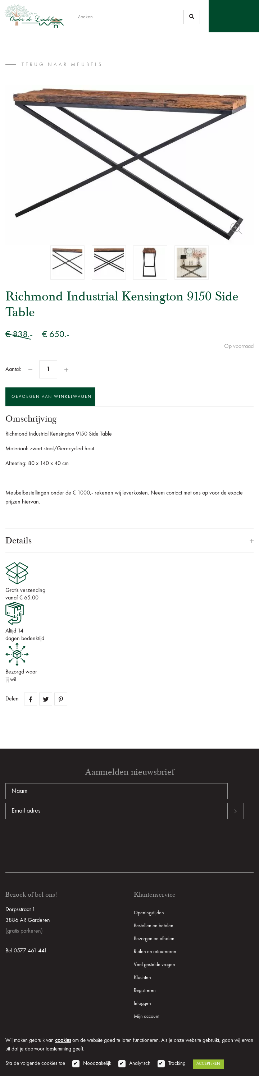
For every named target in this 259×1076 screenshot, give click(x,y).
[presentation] (60, 842)
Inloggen (142, 1003)
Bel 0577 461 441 (26, 951)
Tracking (177, 1063)
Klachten (142, 977)
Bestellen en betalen (153, 925)
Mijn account (146, 1016)
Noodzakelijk (97, 1063)
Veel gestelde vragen (154, 964)
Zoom (236, 228)
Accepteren (208, 1064)
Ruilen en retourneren (155, 951)
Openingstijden (149, 912)
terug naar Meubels (62, 64)
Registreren (145, 990)
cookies (63, 1040)
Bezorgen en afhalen (154, 938)
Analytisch (139, 1063)
